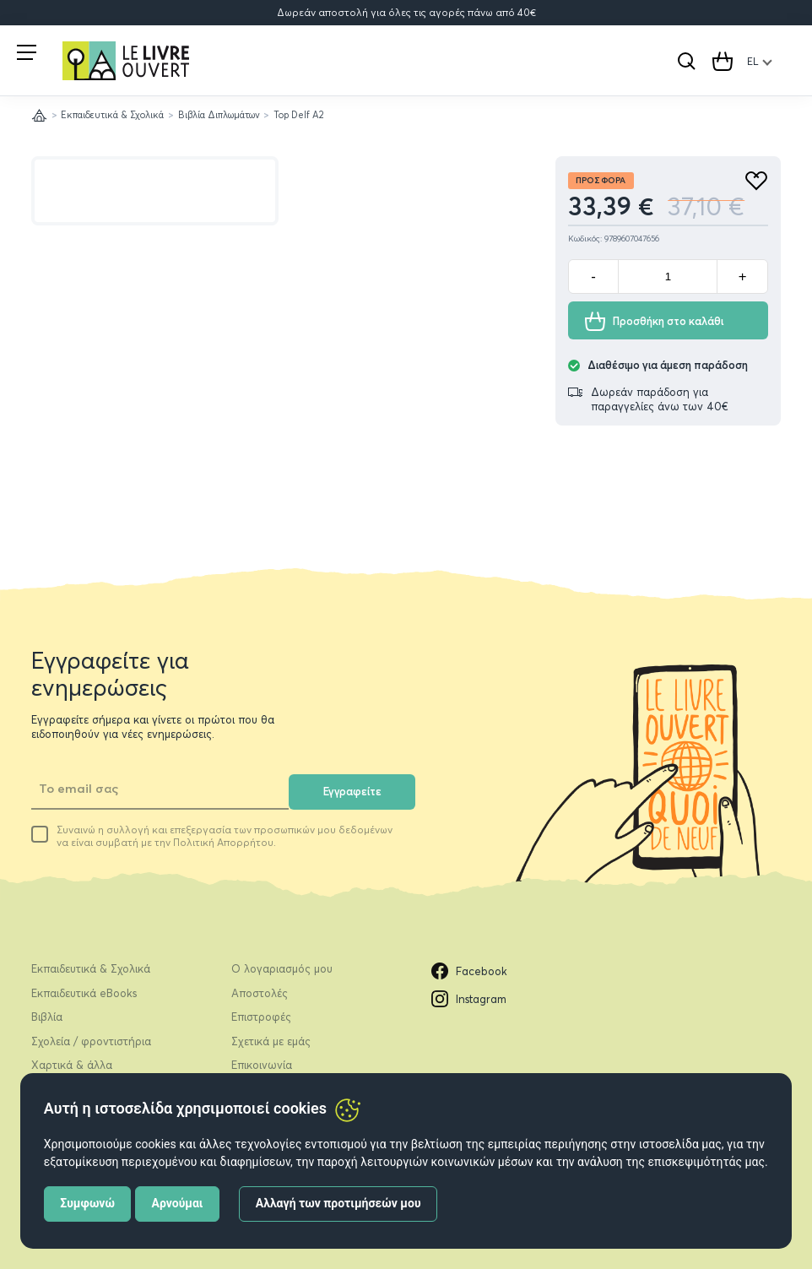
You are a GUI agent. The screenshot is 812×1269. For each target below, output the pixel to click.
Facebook (469, 971)
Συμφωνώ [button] (87, 1203)
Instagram (468, 998)
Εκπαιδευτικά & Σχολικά (112, 115)
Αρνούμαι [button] (177, 1203)
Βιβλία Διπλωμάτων (219, 115)
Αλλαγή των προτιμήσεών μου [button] (338, 1203)
